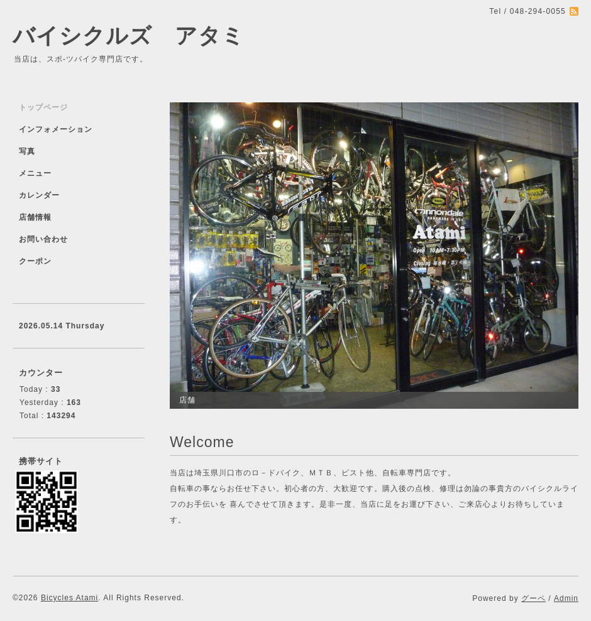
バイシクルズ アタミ (129, 35)
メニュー (35, 173)
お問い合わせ (43, 239)
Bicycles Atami (69, 597)
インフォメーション (55, 129)
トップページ (43, 107)
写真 (27, 151)
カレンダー (39, 195)
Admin (566, 598)
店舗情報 (35, 217)
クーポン (35, 261)
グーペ (533, 598)
